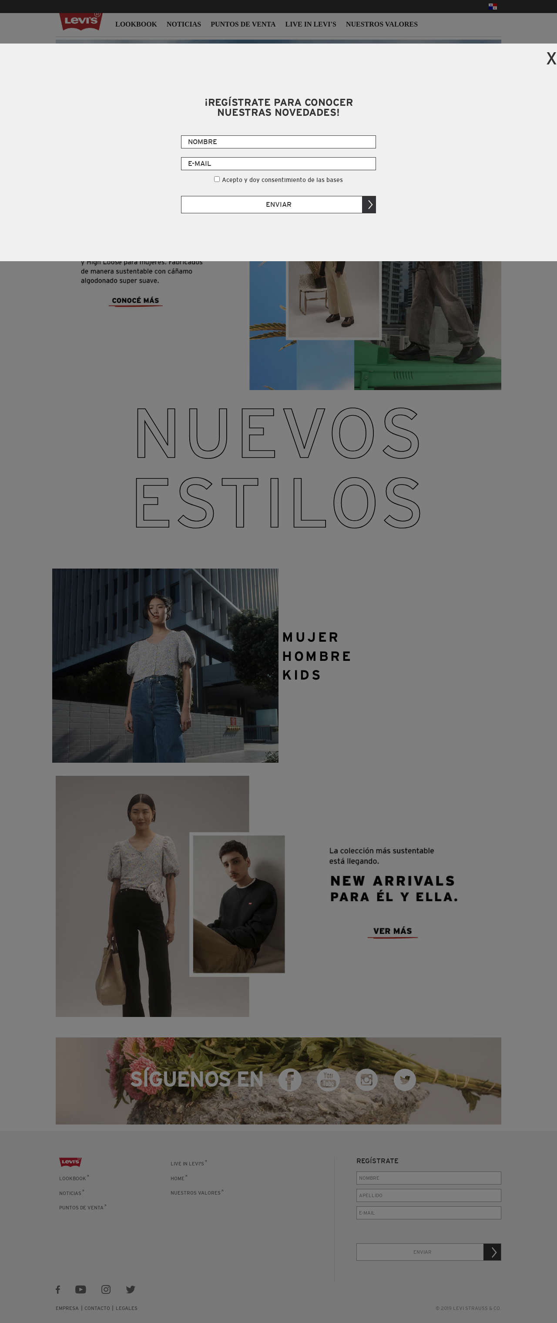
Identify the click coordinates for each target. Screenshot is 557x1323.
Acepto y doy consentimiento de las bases (282, 179)
